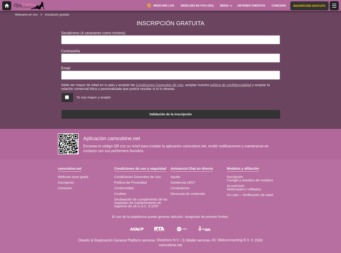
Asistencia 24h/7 (183, 182)
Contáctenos (180, 188)
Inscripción (66, 182)
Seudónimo (93, 33)
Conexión (65, 188)
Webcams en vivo (26, 14)
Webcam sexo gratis (73, 177)
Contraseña (70, 51)
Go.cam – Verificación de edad (250, 195)
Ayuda (175, 177)
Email (65, 68)
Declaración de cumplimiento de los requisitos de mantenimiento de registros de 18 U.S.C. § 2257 (141, 202)
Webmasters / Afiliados (244, 189)
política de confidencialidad (230, 85)
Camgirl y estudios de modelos (250, 180)
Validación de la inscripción (170, 114)
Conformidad (124, 188)
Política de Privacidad (130, 182)
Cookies (120, 194)
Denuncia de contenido (188, 194)
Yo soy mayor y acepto (93, 97)
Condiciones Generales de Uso (159, 85)
